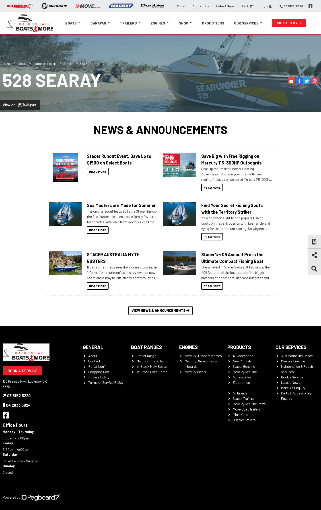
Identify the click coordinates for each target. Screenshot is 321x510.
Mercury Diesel (195, 372)
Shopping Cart (98, 372)
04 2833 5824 (17, 405)
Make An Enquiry (293, 388)
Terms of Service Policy (105, 382)
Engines (158, 23)
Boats (71, 23)
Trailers (128, 23)
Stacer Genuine (244, 366)
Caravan (98, 23)
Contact (94, 361)
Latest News (225, 6)
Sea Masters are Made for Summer (121, 205)
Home (6, 63)
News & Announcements (160, 129)
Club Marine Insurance (297, 356)
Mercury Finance (293, 361)
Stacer (68, 63)
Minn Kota (240, 414)
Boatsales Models (44, 63)
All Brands (240, 393)
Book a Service (289, 23)
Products (239, 347)
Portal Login (97, 366)
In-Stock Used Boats (151, 372)
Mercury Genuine (245, 372)
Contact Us (201, 6)
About (180, 6)
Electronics (241, 382)
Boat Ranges (146, 347)
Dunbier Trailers (244, 420)
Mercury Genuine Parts (249, 404)
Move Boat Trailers (246, 409)
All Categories (243, 356)
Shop (183, 23)
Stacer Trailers (243, 398)
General (93, 347)
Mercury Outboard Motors (203, 356)
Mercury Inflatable (149, 361)
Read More (97, 171)
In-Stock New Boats (151, 366)
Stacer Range (146, 356)
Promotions (213, 23)
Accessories (242, 377)
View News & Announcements (160, 310)
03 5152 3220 (17, 395)
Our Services (246, 23)
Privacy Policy (98, 377)
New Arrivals (242, 361)
